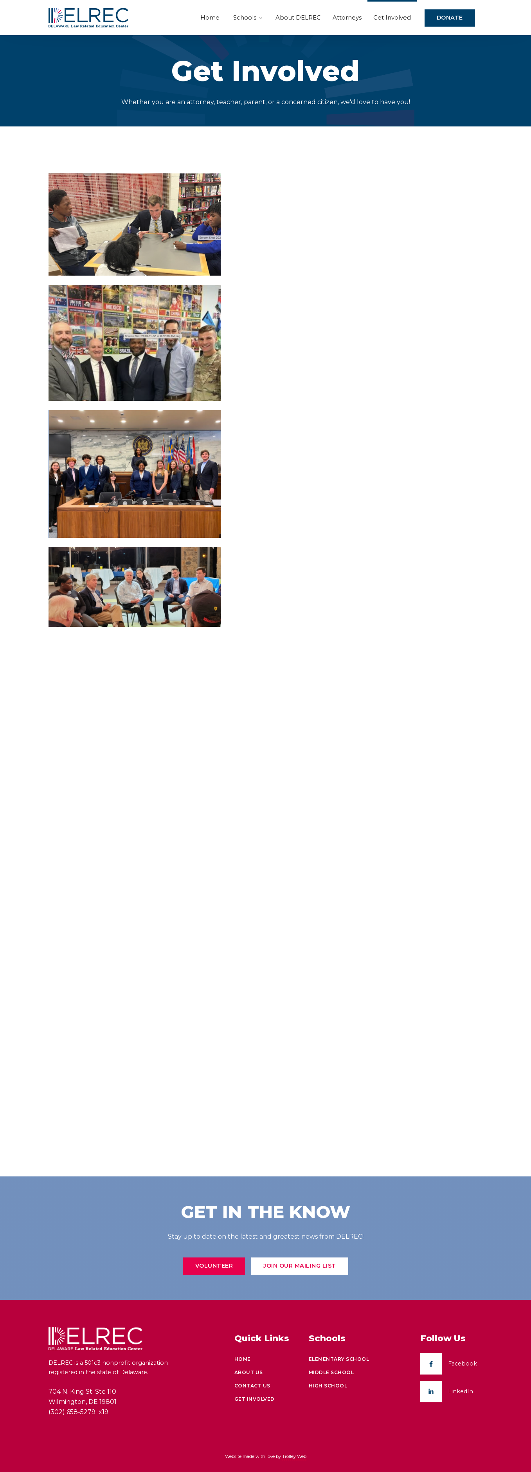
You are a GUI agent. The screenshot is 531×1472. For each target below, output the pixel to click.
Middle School (331, 1372)
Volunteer (214, 1265)
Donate (450, 17)
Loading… (357, 650)
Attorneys (347, 17)
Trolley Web (294, 1456)
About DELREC (298, 17)
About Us (248, 1372)
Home (210, 17)
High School (328, 1386)
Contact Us (252, 1386)
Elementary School (339, 1359)
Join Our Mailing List (299, 1265)
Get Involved (392, 17)
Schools (247, 17)
